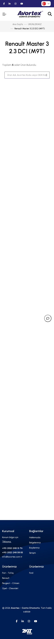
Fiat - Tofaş (8, 573)
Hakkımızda (34, 537)
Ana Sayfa (18, 24)
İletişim (32, 553)
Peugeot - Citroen (10, 583)
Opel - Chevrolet (10, 588)
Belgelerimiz (35, 542)
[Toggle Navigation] (4, 14)
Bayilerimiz (34, 548)
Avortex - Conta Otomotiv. (25, 608)
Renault (5, 578)
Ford (31, 573)
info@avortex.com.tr (12, 557)
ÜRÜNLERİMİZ (35, 24)
